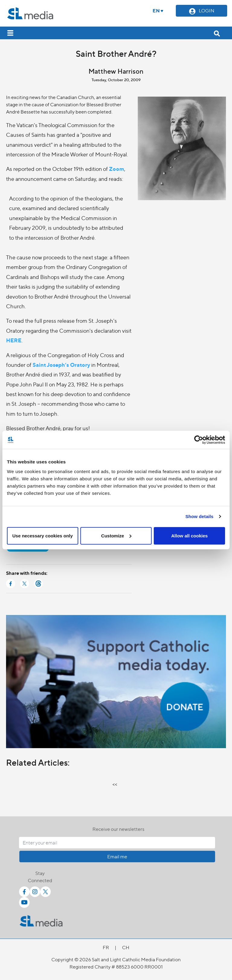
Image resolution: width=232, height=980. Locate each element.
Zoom (116, 168)
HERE (13, 340)
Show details (199, 516)
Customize (116, 535)
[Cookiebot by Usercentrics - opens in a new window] (198, 439)
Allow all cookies (189, 535)
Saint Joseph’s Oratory (61, 364)
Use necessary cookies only (42, 535)
